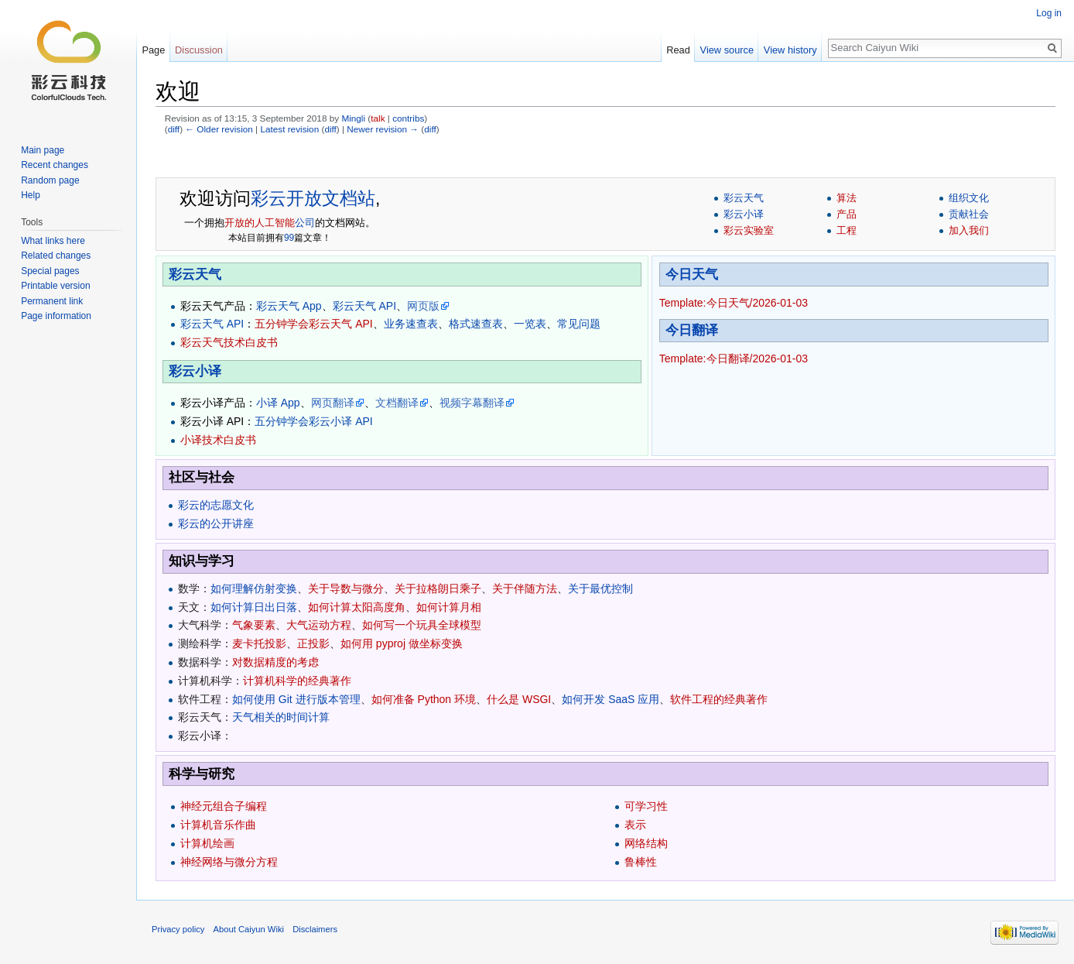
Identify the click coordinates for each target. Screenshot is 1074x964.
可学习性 (646, 806)
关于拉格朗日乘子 (438, 588)
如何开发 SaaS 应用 (610, 699)
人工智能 (275, 222)
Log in (1049, 13)
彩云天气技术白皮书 (229, 342)
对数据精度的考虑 (275, 662)
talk (378, 118)
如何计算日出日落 (253, 607)
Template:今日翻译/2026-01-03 (733, 358)
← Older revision (219, 129)
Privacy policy (178, 929)
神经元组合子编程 (223, 806)
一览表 (530, 323)
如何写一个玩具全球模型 (421, 625)
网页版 (423, 306)
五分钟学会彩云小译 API (313, 421)
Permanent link (52, 301)
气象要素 (253, 625)
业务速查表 (411, 323)
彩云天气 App (289, 306)
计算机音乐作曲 (218, 824)
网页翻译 (332, 402)
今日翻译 (691, 330)
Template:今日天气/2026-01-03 (733, 303)
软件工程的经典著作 (719, 699)
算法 (846, 198)
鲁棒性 (640, 862)
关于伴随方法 (524, 588)
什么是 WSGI (519, 699)
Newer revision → (383, 129)
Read (678, 50)
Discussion (199, 50)
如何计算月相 (448, 607)
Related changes (56, 255)
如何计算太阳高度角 (356, 607)
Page (153, 50)
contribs (408, 118)
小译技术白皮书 (218, 440)
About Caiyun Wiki (249, 929)
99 (289, 237)
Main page (42, 150)
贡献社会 (969, 214)
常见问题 (578, 323)
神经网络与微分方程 (229, 862)
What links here (53, 240)
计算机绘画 (207, 843)
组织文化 (969, 198)
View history (790, 50)
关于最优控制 (600, 588)
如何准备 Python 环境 (423, 699)
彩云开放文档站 (313, 198)
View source (727, 50)
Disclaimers (314, 929)
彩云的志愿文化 (216, 505)
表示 (635, 824)
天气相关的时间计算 (281, 717)
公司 (305, 222)
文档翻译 (397, 402)
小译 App (278, 402)
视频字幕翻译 (472, 402)
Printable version (55, 285)
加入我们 (969, 230)
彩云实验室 (748, 230)
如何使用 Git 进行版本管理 (296, 699)
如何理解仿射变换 (253, 588)
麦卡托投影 (259, 643)
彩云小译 (743, 214)
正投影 (313, 643)
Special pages (50, 271)
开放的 (239, 222)
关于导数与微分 (346, 588)
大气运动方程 (318, 625)
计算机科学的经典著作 (297, 680)
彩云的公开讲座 (216, 523)
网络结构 (646, 843)
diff (174, 129)
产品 (846, 214)
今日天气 (691, 274)
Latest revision (289, 129)
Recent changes (54, 165)
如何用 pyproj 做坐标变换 (401, 643)
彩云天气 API (364, 306)
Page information (56, 315)
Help (30, 195)
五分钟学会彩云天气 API (313, 323)
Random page (50, 180)
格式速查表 (476, 323)
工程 (846, 230)
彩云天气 (743, 198)
